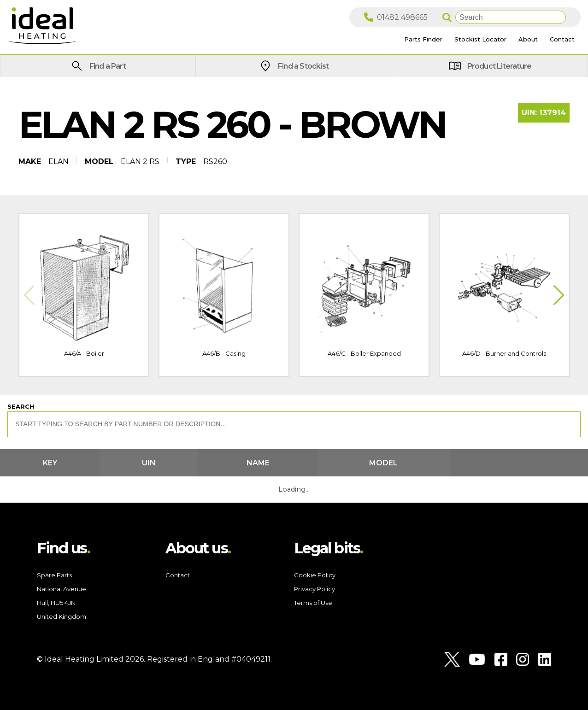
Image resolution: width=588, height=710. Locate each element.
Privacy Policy (314, 589)
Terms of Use (313, 602)
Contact (177, 575)
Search (20, 406)
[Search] (510, 17)
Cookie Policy (314, 575)
